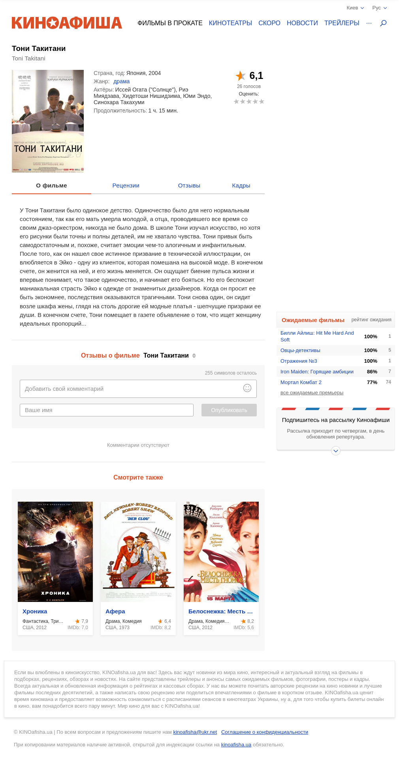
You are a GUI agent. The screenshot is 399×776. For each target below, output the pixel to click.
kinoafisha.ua (236, 745)
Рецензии (126, 185)
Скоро (269, 23)
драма (121, 81)
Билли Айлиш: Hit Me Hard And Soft (317, 336)
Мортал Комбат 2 (301, 382)
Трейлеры (341, 23)
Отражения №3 (298, 361)
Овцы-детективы (300, 350)
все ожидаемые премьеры (311, 392)
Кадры (241, 185)
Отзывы (189, 185)
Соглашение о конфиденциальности (264, 732)
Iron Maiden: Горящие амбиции (317, 372)
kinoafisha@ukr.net (195, 732)
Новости (302, 23)
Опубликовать (229, 410)
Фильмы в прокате (170, 23)
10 (261, 101)
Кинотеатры (230, 23)
